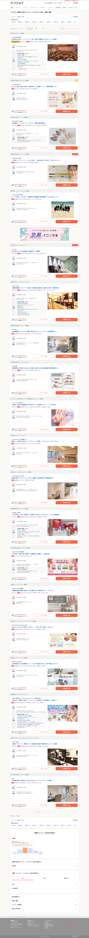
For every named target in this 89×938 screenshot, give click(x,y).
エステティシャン (34, 7)
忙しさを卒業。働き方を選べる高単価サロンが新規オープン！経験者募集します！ (34, 86)
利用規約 (46, 922)
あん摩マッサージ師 (72, 7)
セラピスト (43, 7)
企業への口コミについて (15, 927)
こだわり (44, 878)
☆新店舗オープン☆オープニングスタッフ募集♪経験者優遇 (28, 123)
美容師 (11, 7)
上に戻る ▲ (75, 936)
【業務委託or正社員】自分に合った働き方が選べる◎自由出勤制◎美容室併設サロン (35, 368)
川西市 (63, 22)
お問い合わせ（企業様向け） (33, 925)
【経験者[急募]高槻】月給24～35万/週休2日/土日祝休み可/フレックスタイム (32, 590)
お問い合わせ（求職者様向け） (17, 924)
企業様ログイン (75, 0)
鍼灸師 (64, 7)
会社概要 (46, 927)
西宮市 (20, 22)
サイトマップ (47, 928)
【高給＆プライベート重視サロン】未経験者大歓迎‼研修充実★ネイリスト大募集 (34, 744)
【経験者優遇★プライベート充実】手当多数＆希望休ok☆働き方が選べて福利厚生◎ (35, 288)
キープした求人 (58, 3)
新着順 (36, 28)
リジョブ (12, 916)
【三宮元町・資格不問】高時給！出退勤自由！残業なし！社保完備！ (30, 554)
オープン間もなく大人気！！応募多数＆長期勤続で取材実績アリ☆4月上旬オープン (34, 197)
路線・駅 (66, 878)
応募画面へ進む (67, 74)
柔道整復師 (58, 7)
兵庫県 (21, 916)
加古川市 (56, 22)
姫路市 (28, 22)
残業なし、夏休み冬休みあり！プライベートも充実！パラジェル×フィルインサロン (34, 441)
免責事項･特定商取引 (49, 925)
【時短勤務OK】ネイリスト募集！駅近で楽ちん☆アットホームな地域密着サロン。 (34, 331)
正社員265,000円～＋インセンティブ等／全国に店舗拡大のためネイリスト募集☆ (34, 39)
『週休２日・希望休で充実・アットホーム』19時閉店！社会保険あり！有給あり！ (34, 700)
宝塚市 (49, 22)
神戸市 (14, 22)
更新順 (43, 28)
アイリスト (18, 7)
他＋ (75, 22)
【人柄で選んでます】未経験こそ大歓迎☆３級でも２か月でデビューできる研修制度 (35, 514)
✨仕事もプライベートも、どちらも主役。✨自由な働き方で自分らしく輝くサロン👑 (35, 160)
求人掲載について (68, 0)
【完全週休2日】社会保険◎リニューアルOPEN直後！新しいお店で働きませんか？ (34, 663)
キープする (43, 74)
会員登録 (75, 3)
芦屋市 (42, 22)
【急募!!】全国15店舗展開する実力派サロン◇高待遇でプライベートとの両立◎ (33, 404)
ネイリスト (25, 7)
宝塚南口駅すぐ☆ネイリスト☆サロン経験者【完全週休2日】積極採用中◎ (32, 478)
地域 (23, 878)
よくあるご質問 (13, 922)
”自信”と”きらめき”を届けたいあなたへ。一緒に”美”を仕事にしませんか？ (32, 627)
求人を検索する (49, 3)
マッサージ (50, 7)
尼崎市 (70, 22)
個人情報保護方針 (48, 924)
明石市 (35, 22)
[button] (44, 51)
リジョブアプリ (13, 925)
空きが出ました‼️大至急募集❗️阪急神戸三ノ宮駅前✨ (26, 251)
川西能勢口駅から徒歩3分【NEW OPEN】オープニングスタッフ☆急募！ (32, 780)
